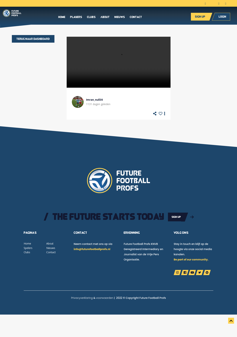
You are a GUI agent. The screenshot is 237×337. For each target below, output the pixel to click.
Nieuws (119, 17)
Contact (136, 17)
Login (222, 17)
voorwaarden (104, 298)
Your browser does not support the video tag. (119, 62)
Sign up (200, 17)
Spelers (28, 248)
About (105, 17)
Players (76, 17)
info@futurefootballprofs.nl (92, 249)
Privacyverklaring (82, 298)
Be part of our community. (191, 259)
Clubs (91, 17)
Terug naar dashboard (33, 39)
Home (61, 17)
